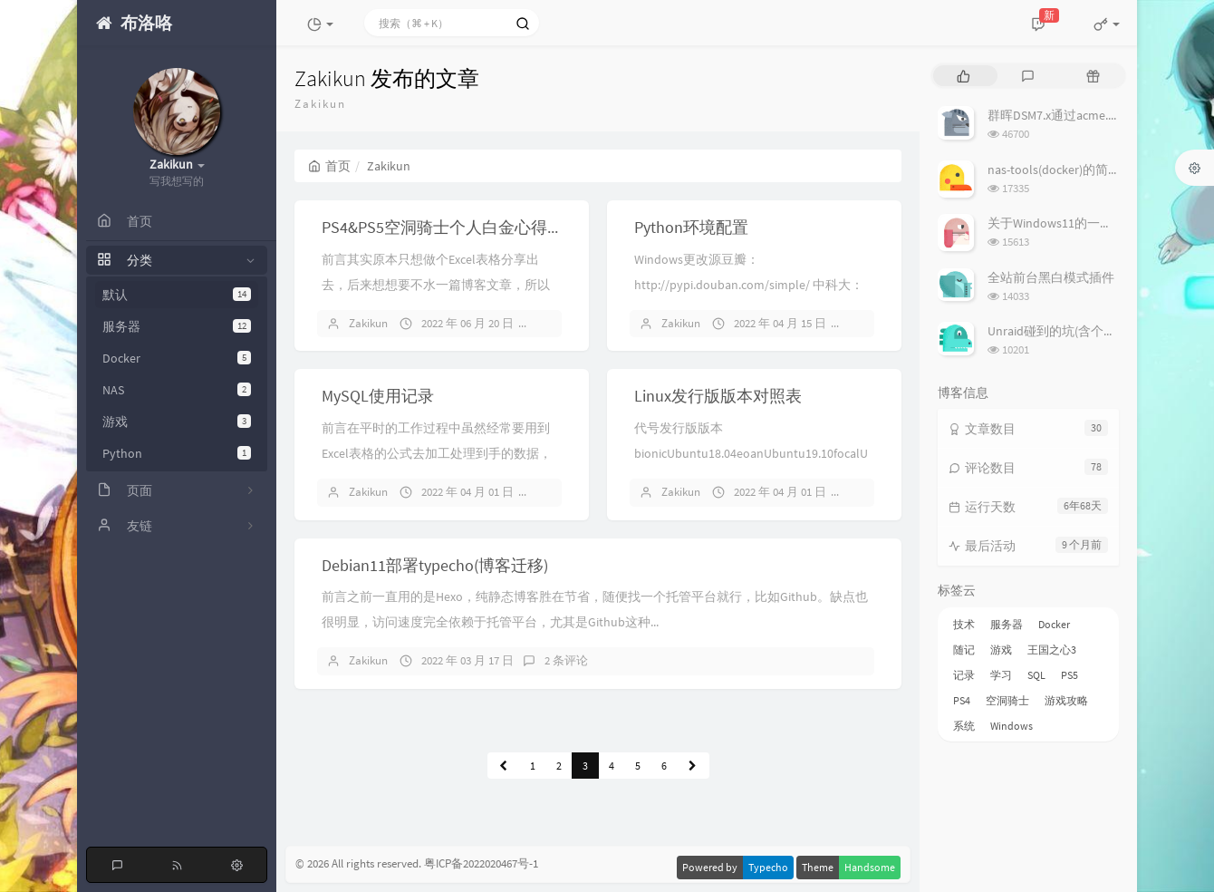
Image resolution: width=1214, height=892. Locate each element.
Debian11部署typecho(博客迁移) (435, 565)
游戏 (176, 421)
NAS (176, 390)
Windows (1011, 725)
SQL (1036, 675)
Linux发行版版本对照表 (718, 395)
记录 (964, 675)
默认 (176, 294)
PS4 (961, 700)
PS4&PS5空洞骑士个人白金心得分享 (451, 227)
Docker (176, 358)
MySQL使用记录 (378, 395)
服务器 (176, 326)
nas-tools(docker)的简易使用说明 (1079, 169)
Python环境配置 (691, 227)
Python (176, 453)
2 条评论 (566, 660)
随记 (964, 649)
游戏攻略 (1066, 700)
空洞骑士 (1007, 700)
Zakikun (368, 323)
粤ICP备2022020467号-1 (481, 864)
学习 (1001, 675)
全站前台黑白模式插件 (1051, 277)
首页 (329, 166)
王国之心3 (1051, 649)
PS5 (1069, 675)
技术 (964, 624)
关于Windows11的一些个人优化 (1075, 223)
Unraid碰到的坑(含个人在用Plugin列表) (1096, 331)
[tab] (963, 75)
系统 (964, 725)
